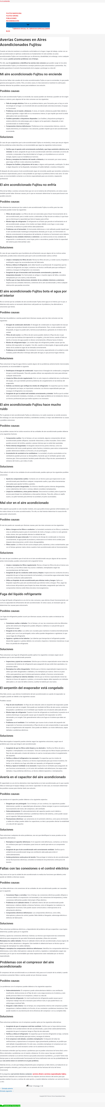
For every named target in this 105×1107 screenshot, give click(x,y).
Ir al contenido (5, 1)
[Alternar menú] (28, 24)
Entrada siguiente (7, 1091)
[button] (28, 21)
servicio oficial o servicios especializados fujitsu (49, 1074)
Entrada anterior (6, 1088)
